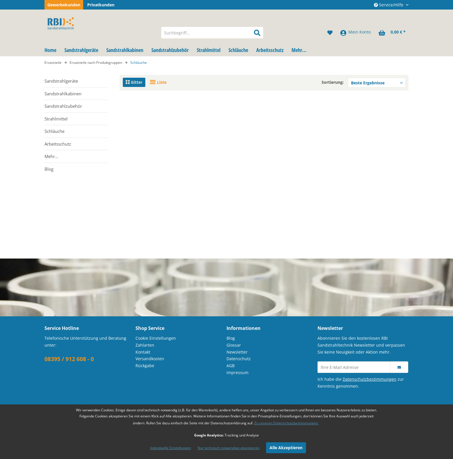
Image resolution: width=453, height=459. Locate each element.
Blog (48, 169)
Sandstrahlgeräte (61, 81)
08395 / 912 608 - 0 (69, 359)
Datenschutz (238, 358)
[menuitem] (212, 32)
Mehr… (51, 156)
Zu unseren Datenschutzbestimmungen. (286, 423)
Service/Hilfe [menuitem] (389, 5)
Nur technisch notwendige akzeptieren (228, 447)
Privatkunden (100, 5)
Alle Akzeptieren (286, 447)
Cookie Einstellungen (155, 338)
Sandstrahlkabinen (62, 93)
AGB (230, 365)
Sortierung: (333, 82)
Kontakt (142, 352)
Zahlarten (144, 345)
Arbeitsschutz (57, 144)
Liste (158, 82)
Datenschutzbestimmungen (369, 379)
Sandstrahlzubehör (63, 106)
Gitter (134, 82)
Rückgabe (144, 365)
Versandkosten (149, 358)
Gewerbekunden (63, 5)
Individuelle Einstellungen (170, 447)
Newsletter (237, 352)
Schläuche (54, 131)
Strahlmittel (56, 119)
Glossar (233, 345)
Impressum (237, 372)
